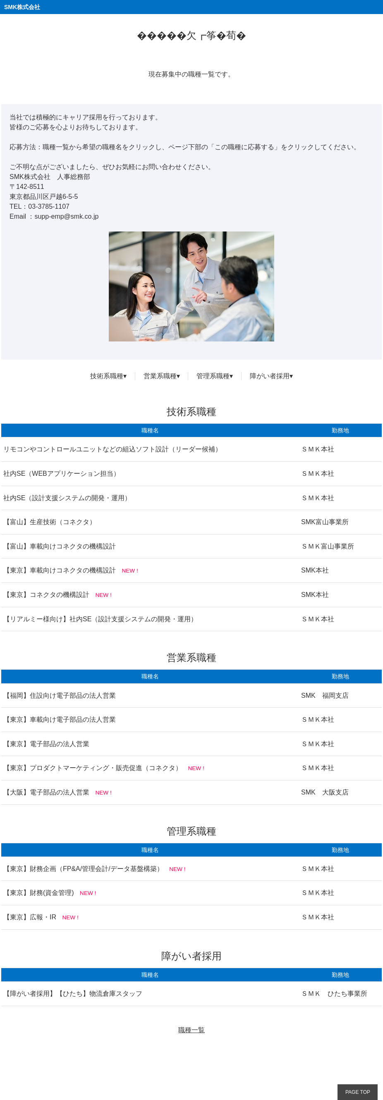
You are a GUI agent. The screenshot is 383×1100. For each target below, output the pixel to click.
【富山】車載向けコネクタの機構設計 (59, 546)
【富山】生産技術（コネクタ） (49, 521)
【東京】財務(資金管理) (38, 892)
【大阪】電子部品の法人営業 (46, 792)
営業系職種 (160, 375)
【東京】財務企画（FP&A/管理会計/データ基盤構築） (83, 868)
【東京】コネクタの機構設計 (46, 594)
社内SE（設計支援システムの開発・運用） (67, 497)
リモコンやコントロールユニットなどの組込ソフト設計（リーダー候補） (112, 449)
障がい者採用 (270, 375)
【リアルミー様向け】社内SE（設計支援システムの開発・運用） (100, 619)
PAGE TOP (357, 1092)
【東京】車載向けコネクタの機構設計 (59, 570)
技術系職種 (106, 375)
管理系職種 (213, 375)
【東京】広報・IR (29, 917)
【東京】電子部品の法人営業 (46, 743)
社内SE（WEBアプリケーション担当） (61, 473)
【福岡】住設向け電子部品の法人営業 (59, 695)
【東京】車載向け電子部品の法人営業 (59, 719)
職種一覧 (191, 1029)
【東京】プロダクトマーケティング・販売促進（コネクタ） (92, 767)
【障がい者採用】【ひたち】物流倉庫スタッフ (72, 993)
